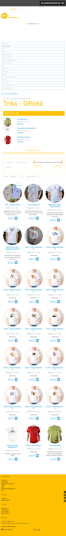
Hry (3, 66)
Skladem (9, 162)
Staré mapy (5, 71)
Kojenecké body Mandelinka (26, 128)
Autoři (3, 485)
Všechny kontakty (8, 529)
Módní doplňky (7, 54)
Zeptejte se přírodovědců (36, 9)
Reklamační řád (5, 513)
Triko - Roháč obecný (12, 205)
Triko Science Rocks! (24, 137)
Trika (4, 49)
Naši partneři (4, 482)
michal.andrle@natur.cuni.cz (8, 526)
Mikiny (4, 52)
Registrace (6, 9)
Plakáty (4, 68)
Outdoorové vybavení (9, 77)
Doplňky (5, 74)
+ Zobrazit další (32, 150)
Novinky (4, 43)
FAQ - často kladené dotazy (9, 93)
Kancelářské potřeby (9, 60)
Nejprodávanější (12, 113)
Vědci (2, 487)
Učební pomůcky (7, 57)
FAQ (2, 490)
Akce (23, 162)
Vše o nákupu (4, 511)
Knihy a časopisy (7, 63)
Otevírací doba (5, 510)
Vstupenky (5, 82)
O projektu (4, 480)
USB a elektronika (8, 85)
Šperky (4, 80)
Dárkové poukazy (7, 88)
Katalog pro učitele (23, 9)
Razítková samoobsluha (49, 9)
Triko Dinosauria (34, 205)
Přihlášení (13, 9)
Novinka (17, 162)
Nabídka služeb (5, 500)
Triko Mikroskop (22, 119)
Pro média (58, 9)
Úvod (15, 98)
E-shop (20, 98)
